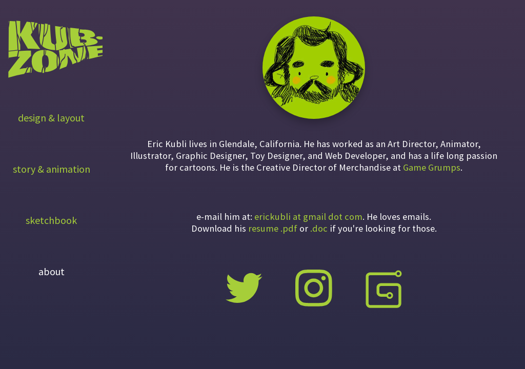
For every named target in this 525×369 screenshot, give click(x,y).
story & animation (51, 168)
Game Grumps (431, 167)
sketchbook (51, 220)
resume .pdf (272, 228)
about (51, 271)
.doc (319, 228)
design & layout (51, 117)
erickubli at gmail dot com (308, 216)
